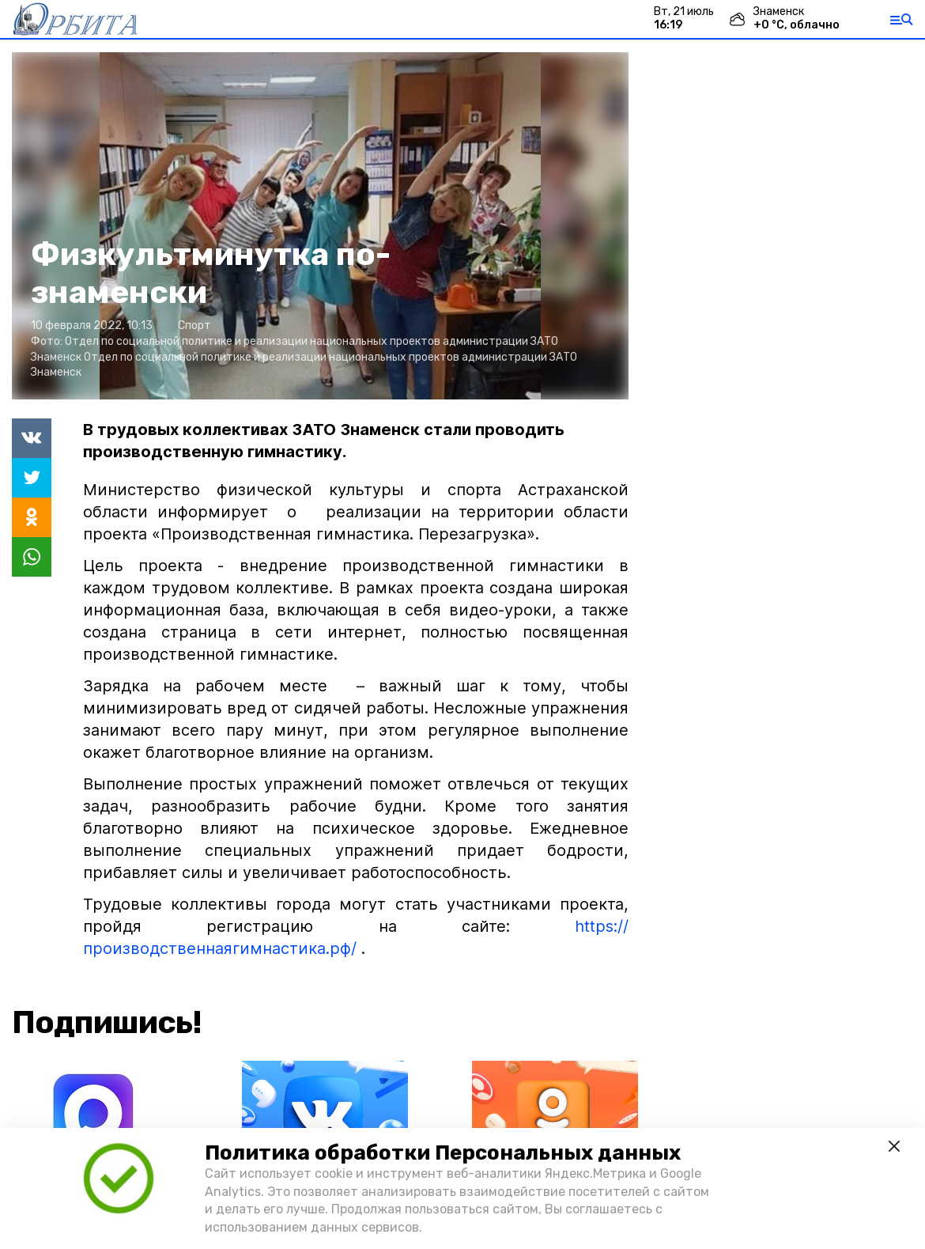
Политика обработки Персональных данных (443, 1153)
